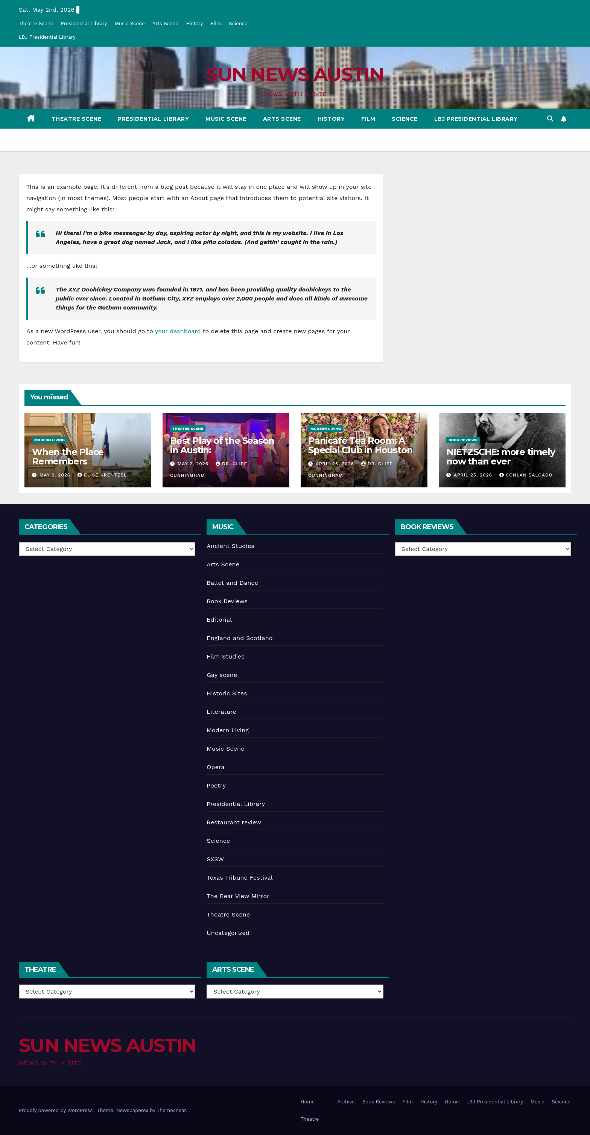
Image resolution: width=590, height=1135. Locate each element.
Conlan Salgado (526, 475)
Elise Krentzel (102, 475)
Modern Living (49, 440)
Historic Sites (227, 693)
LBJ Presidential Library (47, 37)
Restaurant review (234, 822)
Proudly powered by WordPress (56, 1110)
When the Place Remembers (67, 456)
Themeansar (171, 1110)
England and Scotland (240, 638)
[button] (550, 118)
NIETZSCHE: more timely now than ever (500, 456)
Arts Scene (165, 23)
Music (537, 1102)
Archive (346, 1102)
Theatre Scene (36, 23)
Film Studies (226, 656)
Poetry (216, 785)
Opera (216, 767)
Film (216, 23)
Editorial (219, 619)
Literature (221, 711)
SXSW (215, 859)
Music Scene (130, 23)
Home (308, 1102)
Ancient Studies (230, 545)
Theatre (310, 1119)
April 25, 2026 (336, 463)
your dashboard (178, 331)
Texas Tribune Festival (240, 877)
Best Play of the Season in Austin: (222, 445)
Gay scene (222, 674)
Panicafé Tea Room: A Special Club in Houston (360, 445)
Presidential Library (84, 23)
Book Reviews (463, 440)
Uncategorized (228, 932)
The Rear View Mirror (238, 896)
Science (238, 23)
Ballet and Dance (232, 582)
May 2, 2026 (56, 475)
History (194, 23)
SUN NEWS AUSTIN (295, 74)
